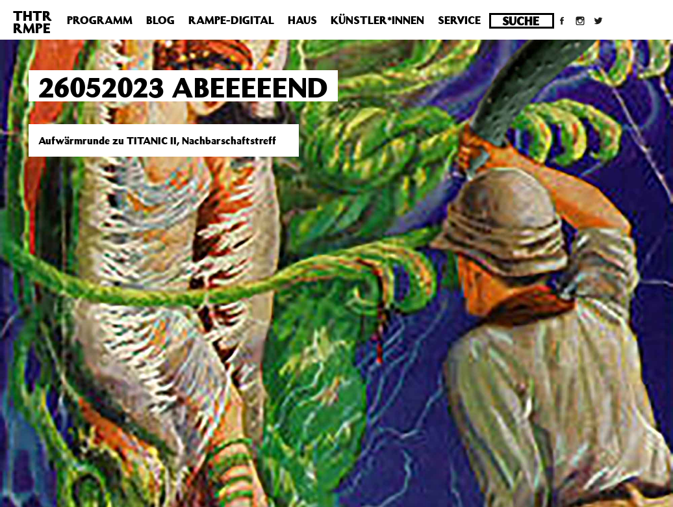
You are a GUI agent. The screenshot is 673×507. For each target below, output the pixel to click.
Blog (160, 20)
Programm (100, 20)
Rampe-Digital (231, 20)
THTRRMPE (32, 21)
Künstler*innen (377, 20)
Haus (302, 20)
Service (459, 20)
